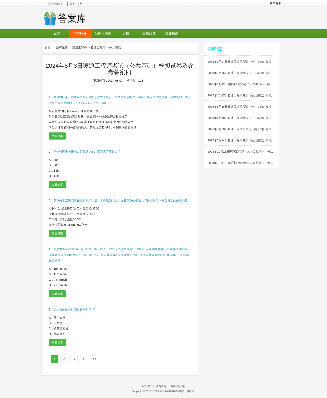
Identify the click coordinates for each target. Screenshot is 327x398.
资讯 (126, 34)
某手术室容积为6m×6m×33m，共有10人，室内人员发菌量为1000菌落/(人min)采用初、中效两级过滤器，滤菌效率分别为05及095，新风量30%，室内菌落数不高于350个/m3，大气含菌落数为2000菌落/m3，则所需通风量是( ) (119, 254)
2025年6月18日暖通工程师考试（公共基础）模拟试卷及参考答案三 (243, 118)
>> (95, 359)
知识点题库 (103, 34)
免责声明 (161, 386)
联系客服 (275, 3)
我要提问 (172, 34)
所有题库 (62, 47)
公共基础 (115, 47)
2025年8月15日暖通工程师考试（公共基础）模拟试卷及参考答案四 (243, 106)
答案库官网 (76, 3)
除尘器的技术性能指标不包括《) (74, 309)
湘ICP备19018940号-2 (172, 391)
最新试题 (149, 34)
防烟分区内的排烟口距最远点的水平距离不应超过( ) (86, 151)
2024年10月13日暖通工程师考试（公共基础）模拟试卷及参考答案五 (243, 163)
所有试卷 (80, 33)
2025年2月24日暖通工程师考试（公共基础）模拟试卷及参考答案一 (243, 140)
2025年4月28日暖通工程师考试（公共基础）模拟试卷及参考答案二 (243, 129)
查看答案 (57, 136)
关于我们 (146, 386)
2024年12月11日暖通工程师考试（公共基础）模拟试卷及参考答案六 (243, 151)
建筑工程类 (79, 47)
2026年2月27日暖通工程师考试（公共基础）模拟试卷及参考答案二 (243, 61)
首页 (57, 34)
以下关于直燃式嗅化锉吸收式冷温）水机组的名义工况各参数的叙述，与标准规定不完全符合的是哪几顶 (120, 200)
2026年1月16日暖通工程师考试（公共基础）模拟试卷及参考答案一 (243, 73)
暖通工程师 (98, 47)
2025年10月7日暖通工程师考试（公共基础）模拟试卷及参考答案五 (243, 95)
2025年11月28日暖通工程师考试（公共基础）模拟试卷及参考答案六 (243, 84)
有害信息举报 (178, 386)
